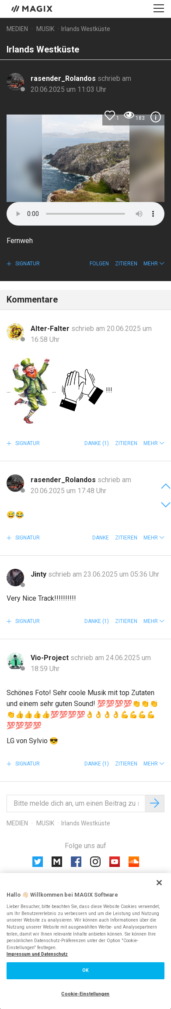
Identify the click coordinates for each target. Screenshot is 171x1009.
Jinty (39, 574)
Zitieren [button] (126, 264)
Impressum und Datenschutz (37, 954)
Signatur (27, 264)
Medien (17, 28)
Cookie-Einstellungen (85, 994)
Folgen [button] (99, 264)
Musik (45, 28)
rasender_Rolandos (64, 78)
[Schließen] (159, 882)
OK (85, 970)
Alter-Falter (51, 328)
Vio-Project (50, 658)
